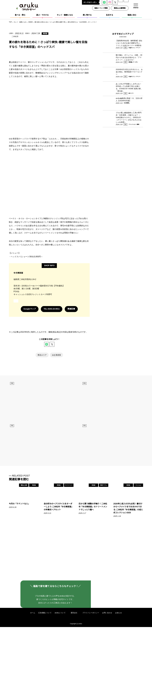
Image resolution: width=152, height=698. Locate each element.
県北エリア (42, 407)
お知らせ (118, 684)
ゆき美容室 (56, 407)
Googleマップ (29, 361)
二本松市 (15, 36)
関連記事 (71, 361)
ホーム (32, 684)
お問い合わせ (107, 684)
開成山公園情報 (120, 8)
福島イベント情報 (101, 8)
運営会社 (75, 684)
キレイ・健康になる (65, 15)
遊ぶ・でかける (42, 15)
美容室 (43, 34)
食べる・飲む (20, 15)
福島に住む (131, 15)
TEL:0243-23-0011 (52, 361)
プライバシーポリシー (91, 684)
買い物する (87, 15)
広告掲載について (44, 684)
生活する (109, 15)
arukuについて (61, 684)
